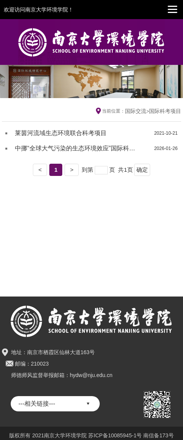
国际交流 (135, 111)
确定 (142, 169)
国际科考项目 (165, 111)
